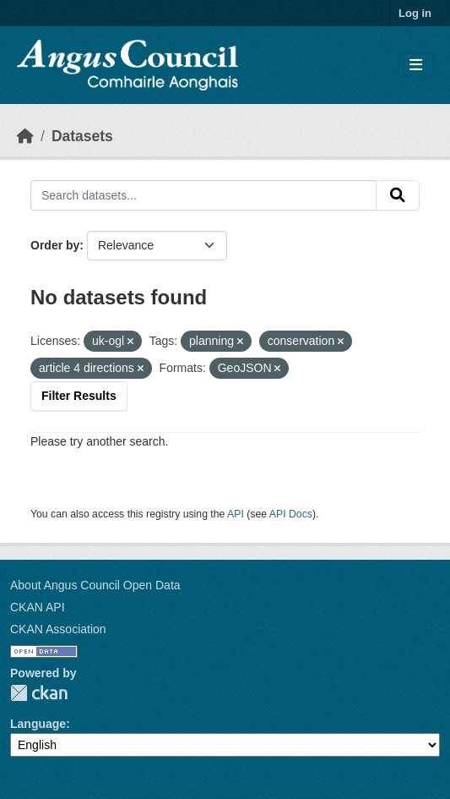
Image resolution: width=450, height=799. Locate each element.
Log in (414, 13)
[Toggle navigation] (415, 65)
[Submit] (398, 195)
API (235, 514)
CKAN (39, 693)
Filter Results (79, 395)
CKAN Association (58, 629)
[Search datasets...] (203, 195)
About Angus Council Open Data (95, 585)
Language (38, 724)
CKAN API (37, 607)
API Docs (290, 514)
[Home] (25, 136)
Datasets (82, 136)
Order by (54, 245)
